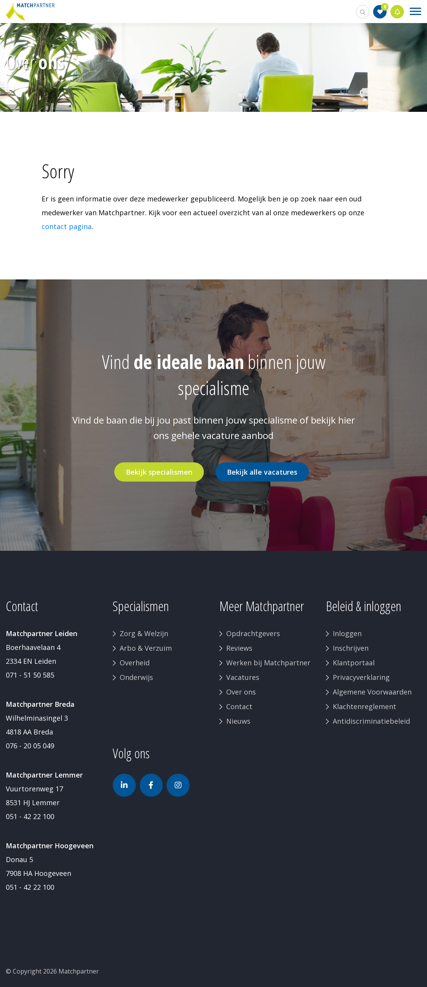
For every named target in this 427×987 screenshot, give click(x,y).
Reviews (239, 648)
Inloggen (347, 633)
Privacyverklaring (361, 677)
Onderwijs (136, 677)
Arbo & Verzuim (146, 648)
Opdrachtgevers (253, 633)
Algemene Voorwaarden (372, 691)
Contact (239, 706)
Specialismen (141, 606)
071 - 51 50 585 (30, 675)
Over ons (241, 691)
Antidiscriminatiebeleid (371, 721)
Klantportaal (354, 662)
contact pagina (67, 226)
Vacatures (242, 677)
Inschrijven (351, 648)
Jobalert (397, 11)
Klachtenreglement (364, 706)
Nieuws (238, 721)
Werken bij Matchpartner (268, 662)
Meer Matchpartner (261, 606)
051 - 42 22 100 (30, 816)
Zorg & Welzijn (144, 633)
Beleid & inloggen (363, 606)
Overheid (135, 662)
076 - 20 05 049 (30, 745)
